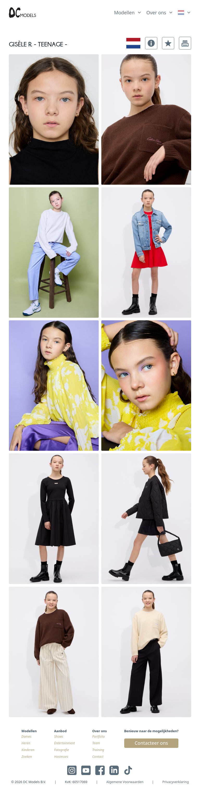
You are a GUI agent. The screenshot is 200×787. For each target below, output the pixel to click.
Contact (97, 756)
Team (96, 743)
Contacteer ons (151, 743)
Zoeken (27, 756)
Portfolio (98, 736)
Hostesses (61, 756)
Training (98, 750)
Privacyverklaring (175, 782)
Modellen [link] (124, 12)
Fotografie (61, 750)
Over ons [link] (156, 12)
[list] (128, 11)
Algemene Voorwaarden (124, 782)
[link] (184, 13)
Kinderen (28, 750)
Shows (58, 736)
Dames (27, 736)
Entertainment (64, 743)
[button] (151, 43)
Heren (26, 743)
